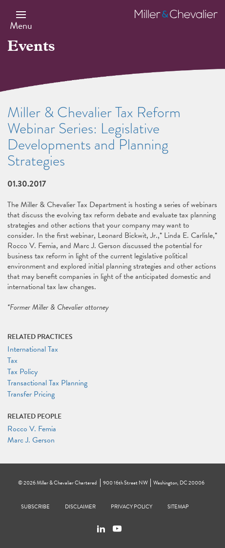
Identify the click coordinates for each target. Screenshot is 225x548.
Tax (12, 360)
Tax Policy (22, 372)
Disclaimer (80, 507)
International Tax (32, 349)
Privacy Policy (131, 507)
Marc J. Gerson (31, 440)
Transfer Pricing (31, 394)
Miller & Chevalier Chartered (67, 483)
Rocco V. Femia (31, 429)
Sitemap (178, 507)
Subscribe (35, 507)
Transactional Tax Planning (47, 383)
